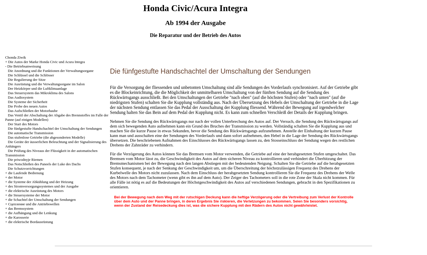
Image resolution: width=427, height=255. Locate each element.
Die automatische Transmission (30, 133)
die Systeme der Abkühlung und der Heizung (40, 182)
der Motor (15, 177)
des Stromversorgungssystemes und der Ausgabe (43, 186)
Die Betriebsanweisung (24, 66)
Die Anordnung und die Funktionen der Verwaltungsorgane (50, 71)
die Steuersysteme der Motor (29, 195)
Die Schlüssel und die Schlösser (31, 75)
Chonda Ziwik (15, 57)
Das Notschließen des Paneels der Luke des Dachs (44, 164)
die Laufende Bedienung (26, 173)
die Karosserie (18, 217)
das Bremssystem (20, 208)
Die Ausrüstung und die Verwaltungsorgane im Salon (46, 84)
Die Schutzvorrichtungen (26, 168)
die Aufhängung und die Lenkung (32, 213)
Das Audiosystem (20, 97)
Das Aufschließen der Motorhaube (33, 111)
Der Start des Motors (23, 124)
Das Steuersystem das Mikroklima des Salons (41, 93)
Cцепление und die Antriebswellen (33, 204)
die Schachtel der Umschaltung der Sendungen (42, 200)
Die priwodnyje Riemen (25, 160)
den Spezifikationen (333, 182)
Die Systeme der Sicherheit (27, 102)
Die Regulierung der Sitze (26, 80)
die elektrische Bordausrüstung (30, 222)
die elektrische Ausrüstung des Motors (35, 191)
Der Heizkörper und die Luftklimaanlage (37, 88)
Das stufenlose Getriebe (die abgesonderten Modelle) (46, 137)
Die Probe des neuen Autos (27, 106)
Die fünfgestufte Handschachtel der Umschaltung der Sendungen (55, 128)
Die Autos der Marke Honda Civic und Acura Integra (46, 62)
